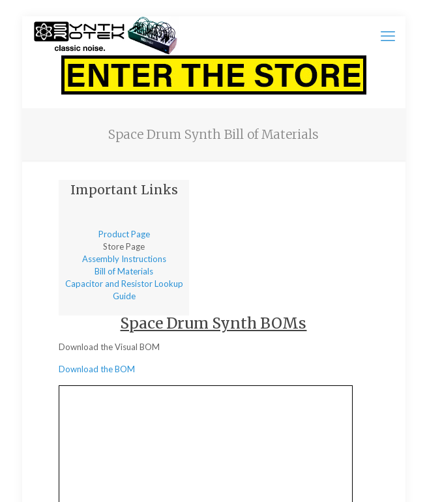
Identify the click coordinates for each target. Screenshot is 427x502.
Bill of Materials (124, 271)
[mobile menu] (388, 36)
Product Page (124, 234)
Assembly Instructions (124, 259)
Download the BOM (97, 369)
